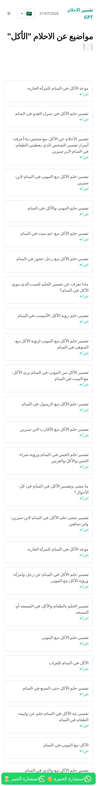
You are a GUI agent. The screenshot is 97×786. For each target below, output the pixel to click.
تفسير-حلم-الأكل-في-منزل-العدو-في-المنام (48, 117)
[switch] (8, 13)
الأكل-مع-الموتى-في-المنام (48, 748)
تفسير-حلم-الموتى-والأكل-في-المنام (48, 211)
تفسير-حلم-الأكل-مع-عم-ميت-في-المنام (48, 236)
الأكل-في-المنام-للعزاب (48, 666)
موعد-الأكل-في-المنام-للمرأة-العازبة (48, 91)
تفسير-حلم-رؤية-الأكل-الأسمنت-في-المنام (48, 319)
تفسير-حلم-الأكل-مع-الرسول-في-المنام (48, 407)
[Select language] (26, 13)
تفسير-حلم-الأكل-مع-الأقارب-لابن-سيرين (48, 432)
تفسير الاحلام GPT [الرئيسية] (80, 13)
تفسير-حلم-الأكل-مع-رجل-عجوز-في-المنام (48, 262)
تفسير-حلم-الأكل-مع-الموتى (48, 641)
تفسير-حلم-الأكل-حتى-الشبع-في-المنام (48, 691)
